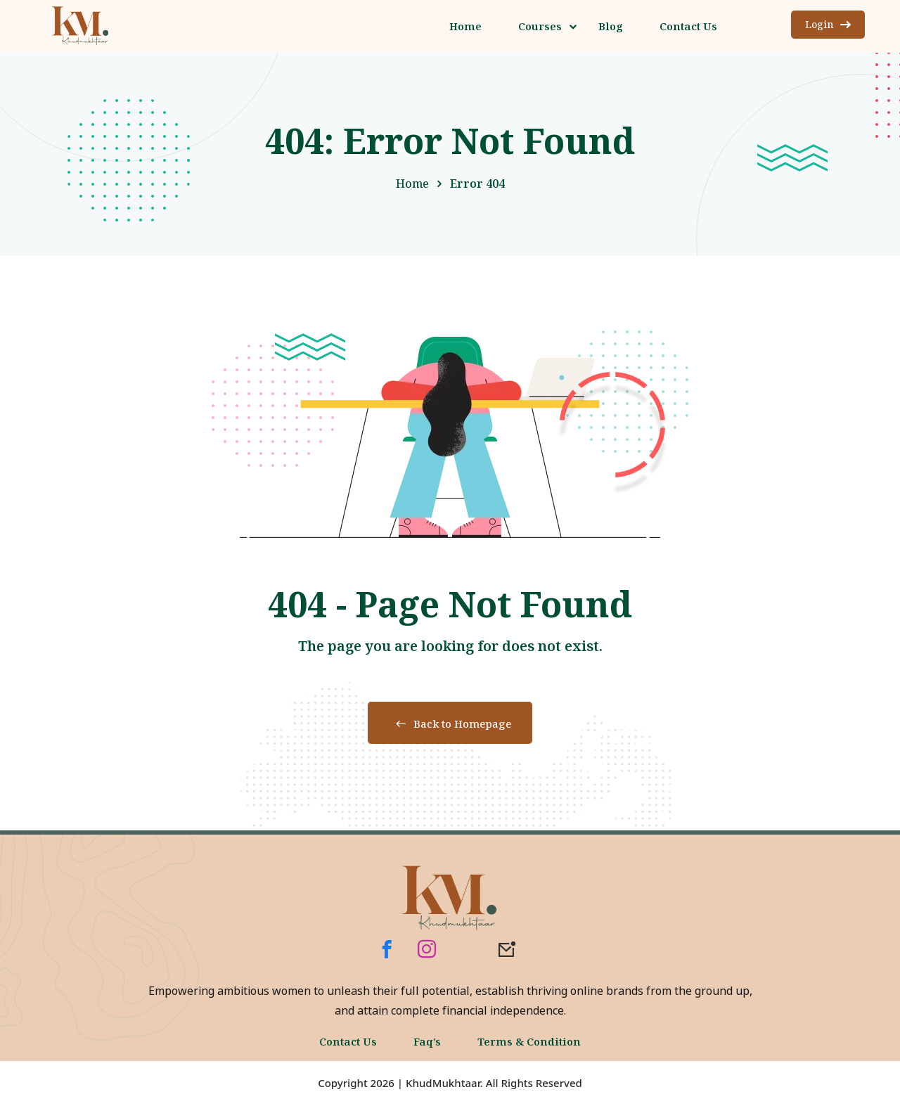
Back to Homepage (450, 723)
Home (412, 183)
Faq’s (427, 1041)
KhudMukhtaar (443, 1083)
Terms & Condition (529, 1041)
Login (828, 24)
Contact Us (348, 1041)
